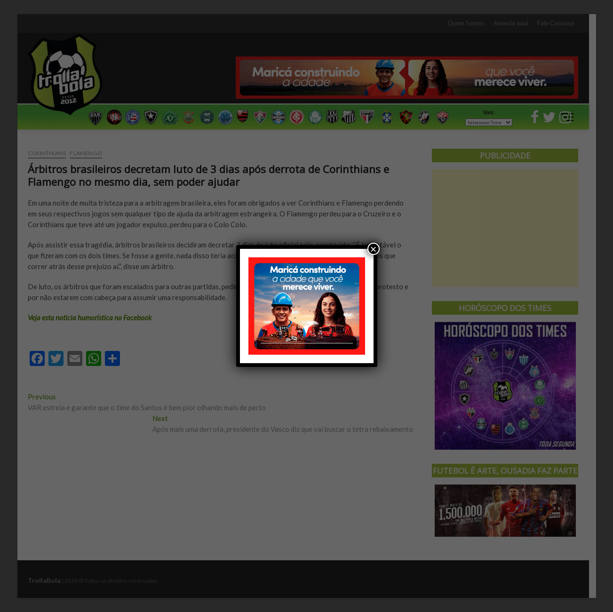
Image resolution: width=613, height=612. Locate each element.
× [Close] (373, 249)
